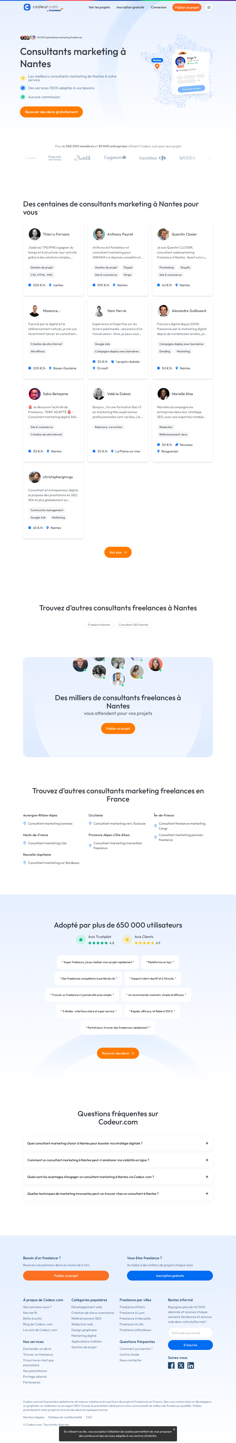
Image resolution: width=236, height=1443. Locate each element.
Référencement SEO (86, 1318)
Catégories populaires (89, 1300)
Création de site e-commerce (92, 1313)
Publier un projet (187, 7)
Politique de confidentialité (65, 1417)
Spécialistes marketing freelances (64, 37)
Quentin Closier (184, 234)
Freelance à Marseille (135, 1318)
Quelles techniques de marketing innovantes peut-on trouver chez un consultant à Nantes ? (118, 1194)
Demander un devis (37, 1349)
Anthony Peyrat (120, 234)
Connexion (159, 7)
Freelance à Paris (132, 1307)
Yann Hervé (116, 311)
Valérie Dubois (119, 394)
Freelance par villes (135, 1300)
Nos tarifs (30, 1313)
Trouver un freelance (38, 1354)
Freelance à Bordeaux (135, 1330)
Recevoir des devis (118, 1053)
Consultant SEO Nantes (133, 625)
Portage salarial (35, 1376)
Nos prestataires (35, 1371)
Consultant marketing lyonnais (50, 823)
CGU (89, 1417)
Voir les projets (99, 7)
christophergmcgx (58, 477)
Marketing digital (83, 1336)
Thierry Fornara (56, 234)
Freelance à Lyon (132, 1313)
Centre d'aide (129, 1354)
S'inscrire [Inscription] (190, 1345)
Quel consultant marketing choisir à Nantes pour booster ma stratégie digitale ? (118, 1143)
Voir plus (118, 552)
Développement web (86, 1307)
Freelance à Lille (132, 1324)
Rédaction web (82, 1324)
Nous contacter (131, 1360)
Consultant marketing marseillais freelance (118, 845)
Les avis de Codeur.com (40, 1330)
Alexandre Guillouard (189, 311)
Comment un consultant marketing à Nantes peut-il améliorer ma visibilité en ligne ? (118, 1160)
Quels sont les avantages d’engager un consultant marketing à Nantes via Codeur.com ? (118, 1177)
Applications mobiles (86, 1341)
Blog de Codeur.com (37, 1324)
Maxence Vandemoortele (56, 311)
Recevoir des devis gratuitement (51, 111)
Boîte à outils (32, 1318)
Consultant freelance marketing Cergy (182, 825)
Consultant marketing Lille (47, 843)
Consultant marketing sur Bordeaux (53, 863)
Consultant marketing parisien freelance (181, 837)
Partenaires (31, 1382)
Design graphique (84, 1330)
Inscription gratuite (130, 7)
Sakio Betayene (55, 394)
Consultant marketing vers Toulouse (120, 823)
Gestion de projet (84, 1347)
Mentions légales (34, 1417)
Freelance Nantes (99, 625)
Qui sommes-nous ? (37, 1307)
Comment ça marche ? (136, 1349)
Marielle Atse (182, 394)
